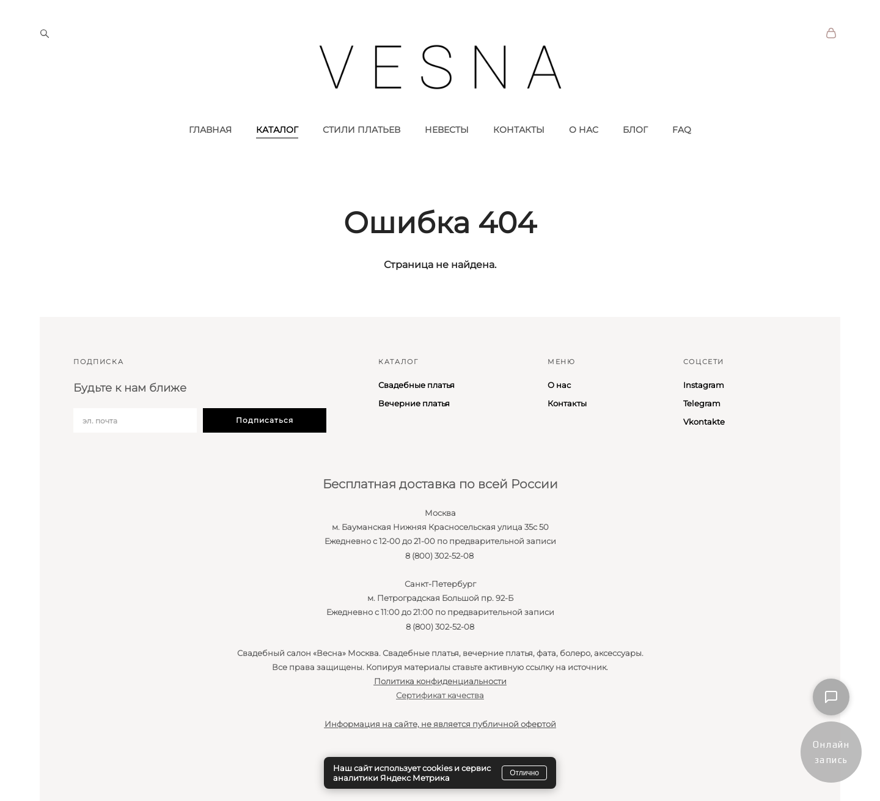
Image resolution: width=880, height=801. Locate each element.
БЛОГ (635, 149)
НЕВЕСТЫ (447, 149)
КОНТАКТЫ (518, 149)
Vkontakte (704, 422)
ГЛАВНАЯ (210, 149)
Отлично (524, 773)
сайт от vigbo (63, 772)
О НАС (583, 149)
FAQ (681, 149)
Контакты (567, 403)
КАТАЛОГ (277, 149)
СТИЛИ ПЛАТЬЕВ (361, 149)
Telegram (702, 403)
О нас (559, 385)
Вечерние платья (414, 403)
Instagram (703, 385)
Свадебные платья (416, 385)
